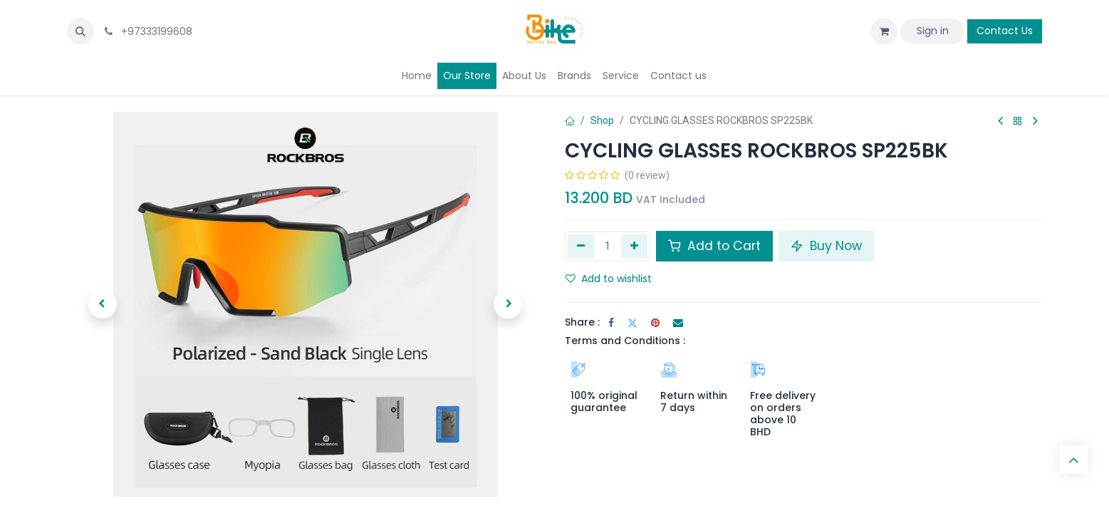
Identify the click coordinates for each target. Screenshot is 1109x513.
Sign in (933, 31)
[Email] (678, 323)
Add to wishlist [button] (609, 278)
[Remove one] (581, 245)
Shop (602, 120)
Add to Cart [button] (714, 245)
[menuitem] (416, 76)
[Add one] (634, 245)
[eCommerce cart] (883, 31)
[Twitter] (632, 323)
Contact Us (1005, 31)
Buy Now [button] (826, 245)
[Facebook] (611, 323)
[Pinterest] (655, 323)
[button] (80, 31)
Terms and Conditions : (625, 340)
